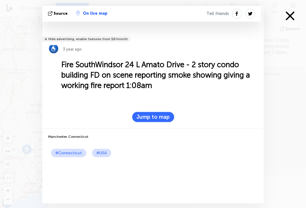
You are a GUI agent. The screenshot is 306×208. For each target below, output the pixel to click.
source (58, 13)
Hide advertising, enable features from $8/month (88, 39)
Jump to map (153, 117)
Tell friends (217, 13)
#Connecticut (68, 153)
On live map (91, 13)
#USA (101, 153)
